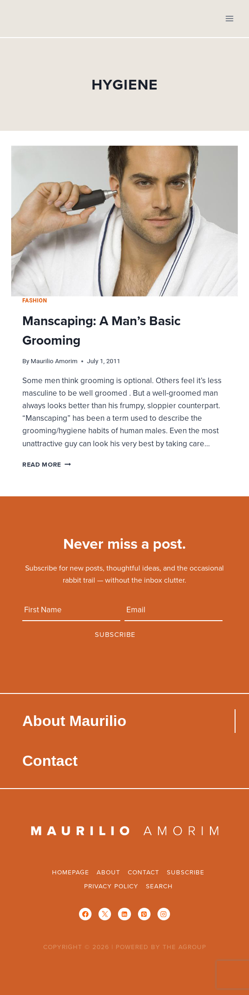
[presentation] (124, 221)
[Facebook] (85, 914)
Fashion (34, 300)
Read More (46, 464)
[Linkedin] (124, 914)
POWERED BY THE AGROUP (161, 946)
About (108, 871)
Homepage (70, 871)
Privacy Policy (111, 885)
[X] (104, 914)
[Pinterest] (144, 914)
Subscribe (185, 871)
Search (159, 885)
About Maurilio (74, 721)
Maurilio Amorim (54, 361)
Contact (50, 760)
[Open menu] (229, 18)
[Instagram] (163, 914)
